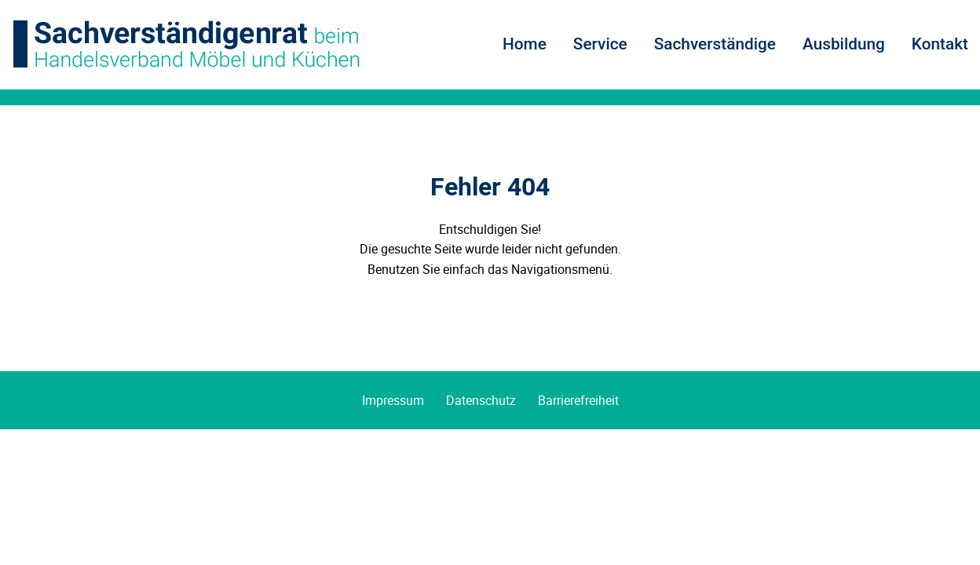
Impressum (393, 400)
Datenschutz (481, 400)
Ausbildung (844, 44)
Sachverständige (715, 44)
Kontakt (940, 44)
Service (600, 44)
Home (525, 44)
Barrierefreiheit (578, 400)
